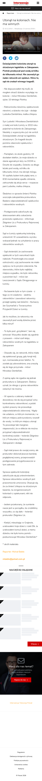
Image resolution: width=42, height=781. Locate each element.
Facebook (4, 58)
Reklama (21, 769)
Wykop (16, 58)
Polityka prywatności (21, 760)
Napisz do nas (20, 680)
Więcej (34, 644)
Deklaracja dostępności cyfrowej (21, 756)
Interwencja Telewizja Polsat (21, 703)
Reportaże (10, 13)
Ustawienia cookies (21, 764)
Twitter (10, 58)
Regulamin (21, 752)
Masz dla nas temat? (23, 8)
